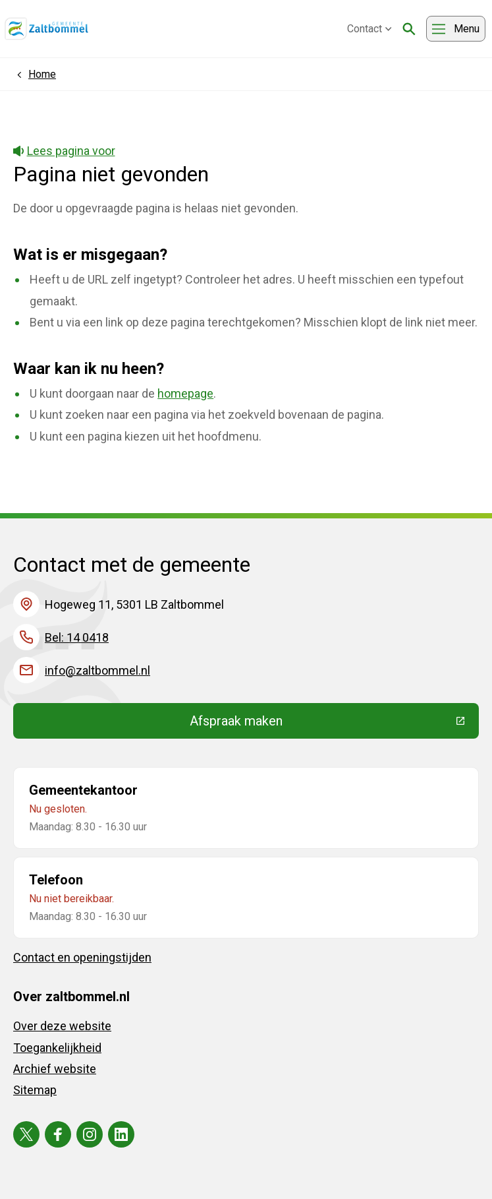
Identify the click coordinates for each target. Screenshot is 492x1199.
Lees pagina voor (64, 151)
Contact (369, 28)
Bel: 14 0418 (77, 637)
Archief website (54, 1069)
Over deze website (62, 1026)
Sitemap (35, 1090)
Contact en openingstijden (82, 957)
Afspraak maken (333, 724)
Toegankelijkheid (57, 1048)
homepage (185, 393)
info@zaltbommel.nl (97, 670)
